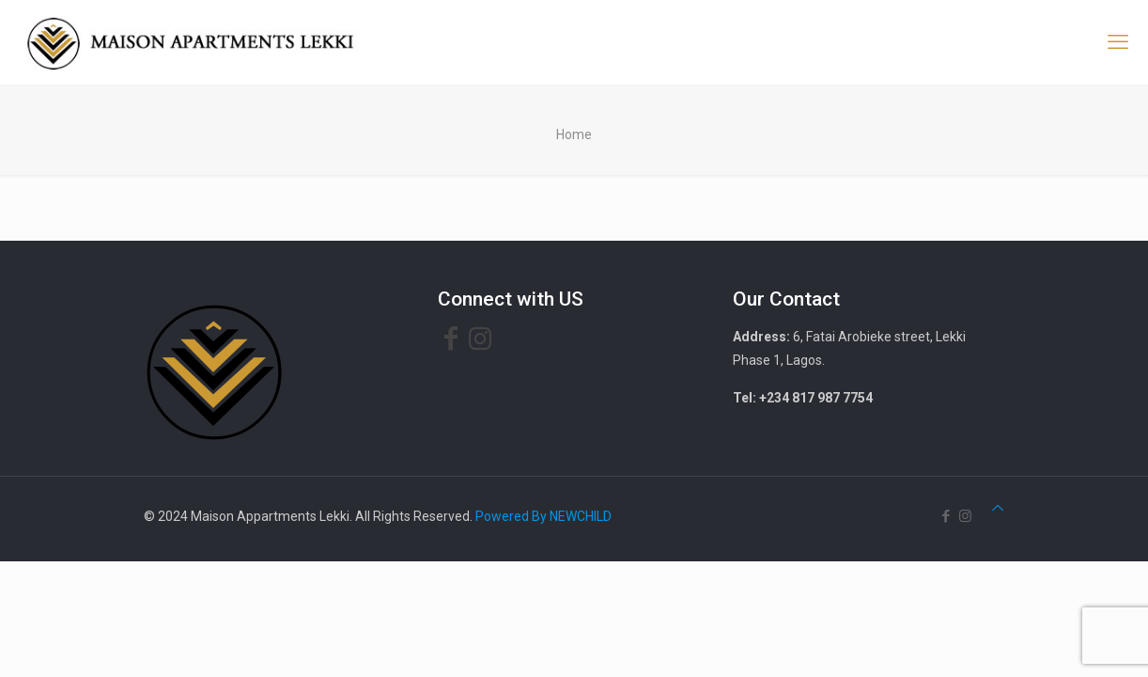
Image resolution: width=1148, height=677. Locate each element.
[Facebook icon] (946, 516)
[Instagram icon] (965, 516)
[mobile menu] (1118, 42)
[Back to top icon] (997, 508)
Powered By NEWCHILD (543, 516)
